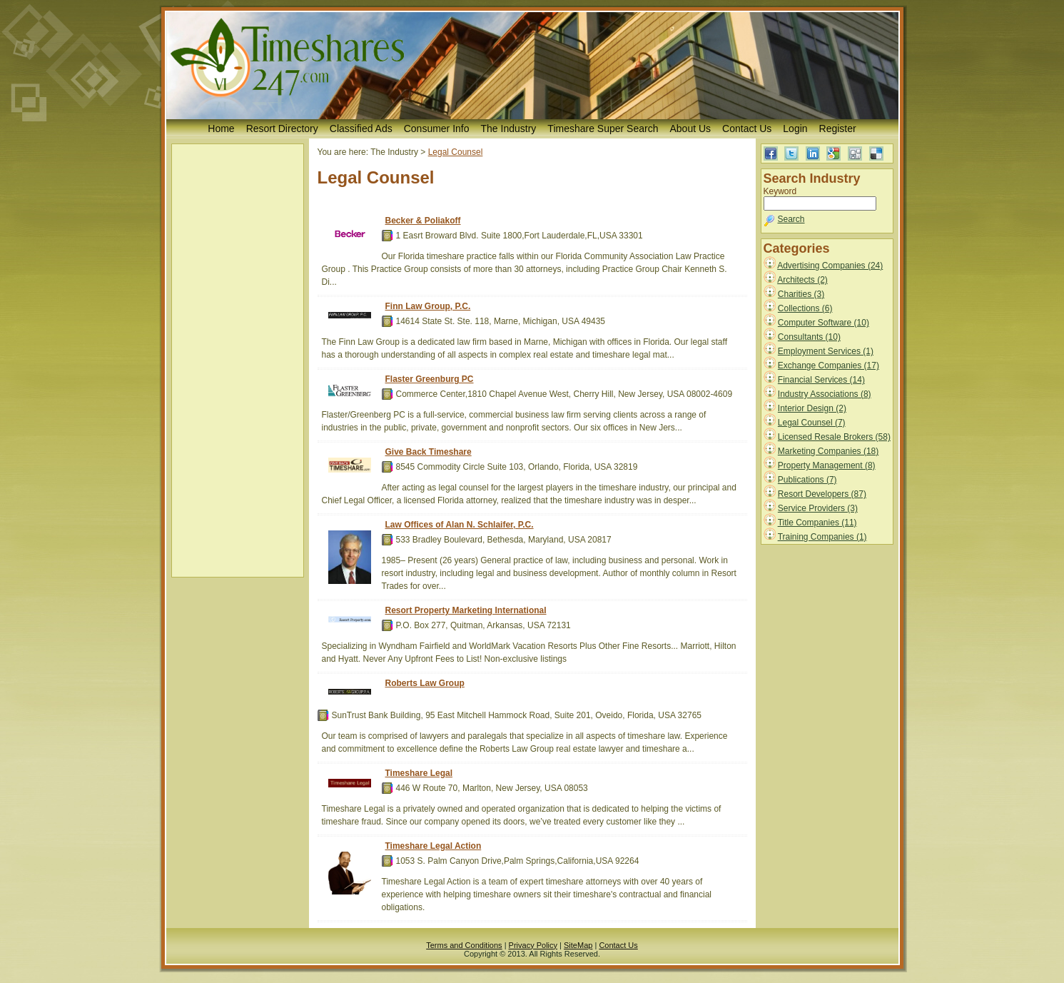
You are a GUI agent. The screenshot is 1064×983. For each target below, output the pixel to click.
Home (221, 128)
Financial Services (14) (821, 380)
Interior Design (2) (812, 408)
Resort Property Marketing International (466, 610)
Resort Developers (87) (822, 494)
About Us (690, 128)
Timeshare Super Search (602, 128)
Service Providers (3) (818, 508)
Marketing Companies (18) (828, 451)
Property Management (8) (827, 465)
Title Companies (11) (817, 523)
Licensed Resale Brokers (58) (834, 437)
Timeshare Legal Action (433, 846)
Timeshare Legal (419, 773)
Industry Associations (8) (824, 394)
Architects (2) (802, 280)
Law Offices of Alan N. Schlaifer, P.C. (459, 525)
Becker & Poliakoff (423, 221)
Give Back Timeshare (428, 452)
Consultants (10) (809, 337)
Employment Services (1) (825, 351)
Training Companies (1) (822, 537)
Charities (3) (801, 294)
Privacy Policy (533, 945)
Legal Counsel (455, 152)
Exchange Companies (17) (828, 365)
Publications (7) (807, 480)
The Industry (509, 128)
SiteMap (578, 945)
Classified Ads (361, 128)
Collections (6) (805, 308)
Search (791, 219)
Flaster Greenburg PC (429, 379)
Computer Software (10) (823, 323)
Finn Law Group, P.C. (428, 306)
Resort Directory (282, 128)
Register (837, 128)
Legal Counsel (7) (812, 423)
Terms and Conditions (464, 945)
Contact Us (746, 128)
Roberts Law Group (425, 683)
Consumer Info (437, 128)
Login (795, 128)
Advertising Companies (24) (830, 266)
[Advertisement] (238, 360)
